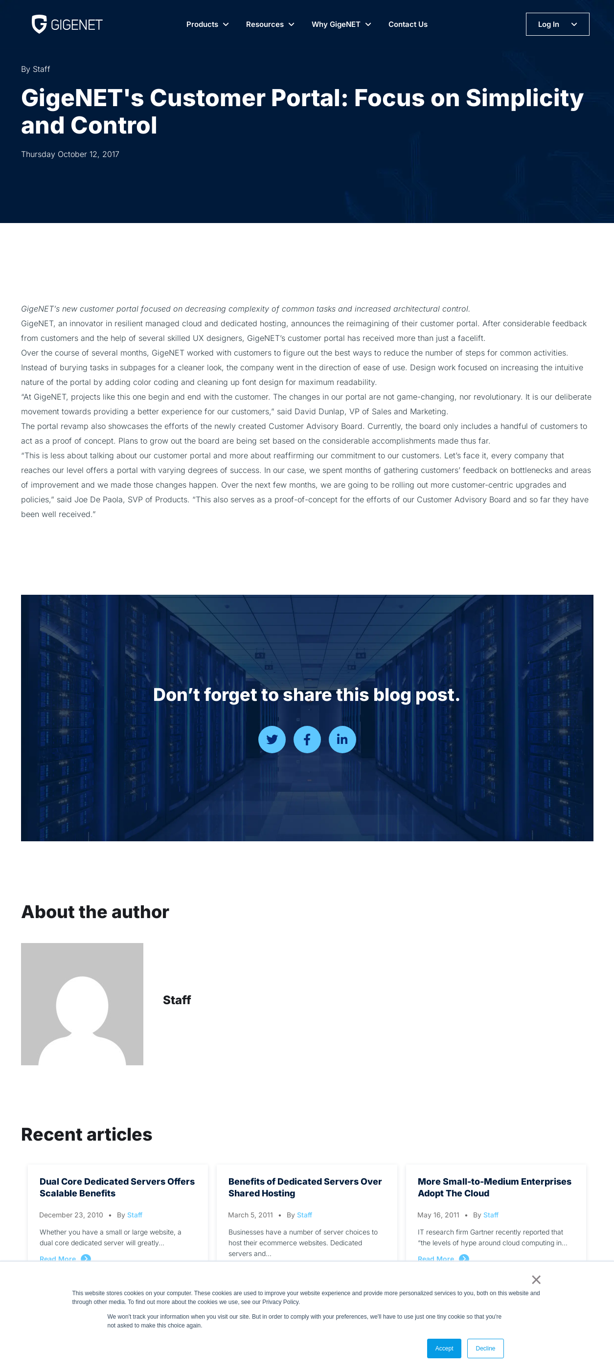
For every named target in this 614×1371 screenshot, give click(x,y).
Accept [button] (444, 1348)
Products (202, 24)
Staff (177, 1000)
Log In (548, 24)
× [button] (534, 1279)
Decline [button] (485, 1348)
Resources (265, 24)
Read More (58, 1259)
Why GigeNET (336, 24)
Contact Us (408, 24)
